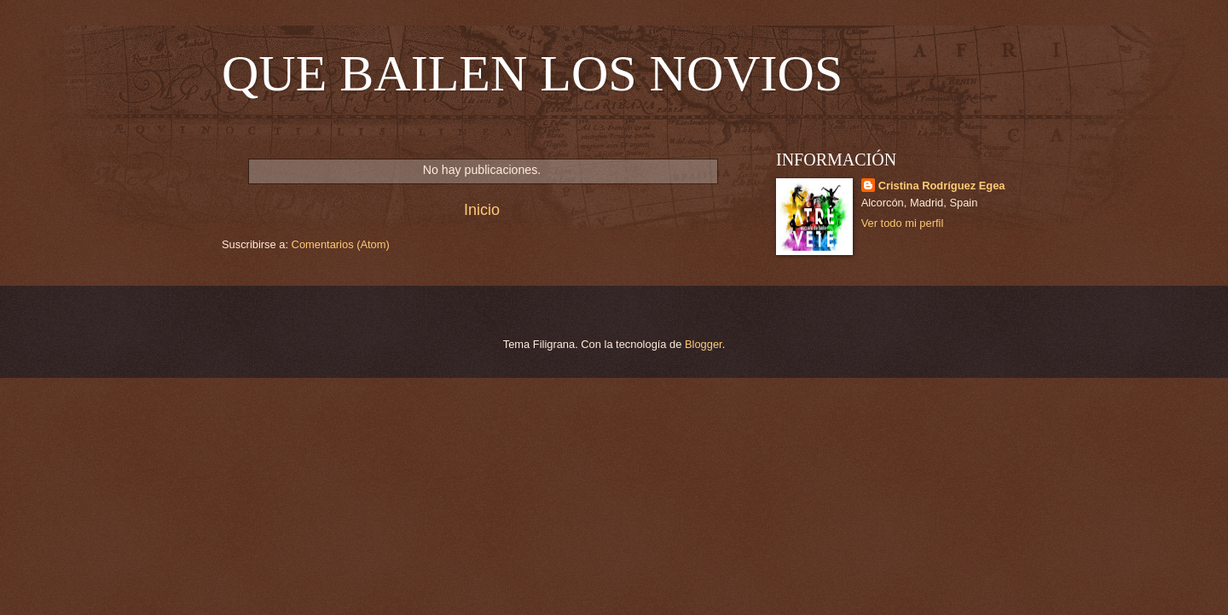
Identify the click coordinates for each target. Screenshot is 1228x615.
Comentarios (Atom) (341, 244)
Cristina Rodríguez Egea (941, 185)
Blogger (703, 344)
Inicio (482, 209)
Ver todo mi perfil (902, 223)
